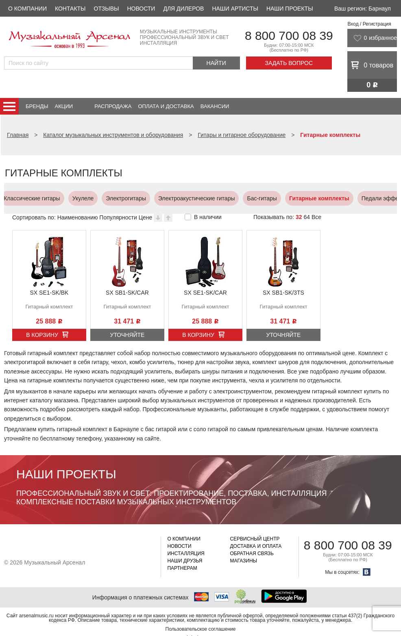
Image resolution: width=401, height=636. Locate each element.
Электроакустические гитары (65, 198)
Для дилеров (183, 8)
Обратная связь (252, 553)
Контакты (70, 8)
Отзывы (106, 8)
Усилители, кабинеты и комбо (330, 198)
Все (316, 217)
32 (299, 217)
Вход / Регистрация (369, 24)
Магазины (243, 561)
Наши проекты (289, 8)
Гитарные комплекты (188, 198)
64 (306, 217)
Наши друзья (184, 561)
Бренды (37, 106)
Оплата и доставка (166, 106)
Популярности (118, 217)
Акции (64, 106)
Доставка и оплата (255, 546)
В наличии (208, 217)
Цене (146, 217)
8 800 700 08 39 (289, 35)
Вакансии (214, 106)
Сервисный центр (254, 539)
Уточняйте (127, 335)
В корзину (42, 335)
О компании (27, 8)
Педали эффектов (255, 198)
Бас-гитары (131, 198)
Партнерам (182, 568)
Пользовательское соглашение (201, 629)
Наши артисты (235, 8)
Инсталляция (185, 553)
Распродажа (112, 106)
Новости (141, 8)
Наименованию (77, 217)
